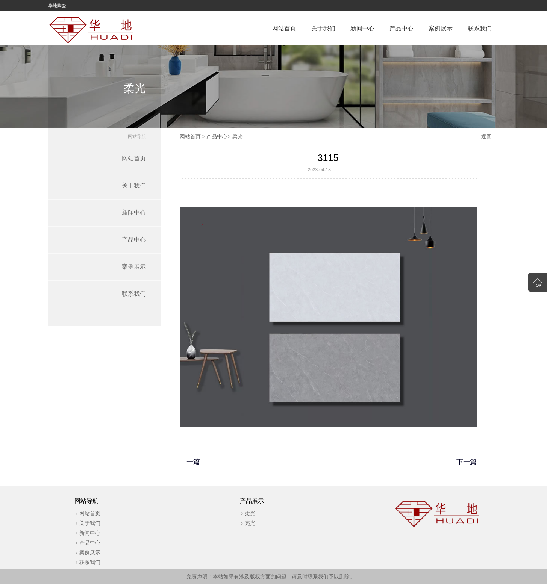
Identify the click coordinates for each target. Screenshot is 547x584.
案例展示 (441, 28)
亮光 (250, 523)
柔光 (237, 136)
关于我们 (323, 28)
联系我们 (480, 28)
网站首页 (284, 28)
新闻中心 (362, 28)
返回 (486, 136)
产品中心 (401, 28)
